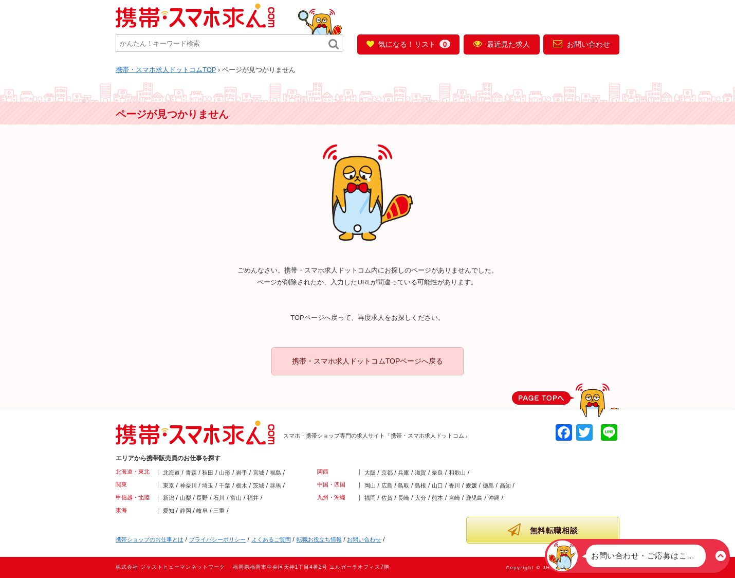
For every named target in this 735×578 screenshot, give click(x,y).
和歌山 (457, 472)
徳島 (488, 485)
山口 (437, 485)
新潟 (168, 498)
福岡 (370, 498)
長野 (202, 498)
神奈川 (188, 485)
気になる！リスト (408, 44)
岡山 (370, 485)
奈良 (437, 472)
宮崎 (454, 498)
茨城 (258, 485)
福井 (253, 498)
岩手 (241, 472)
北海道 (171, 472)
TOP (166, 70)
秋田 (207, 472)
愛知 (168, 511)
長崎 (403, 498)
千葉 (224, 485)
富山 (236, 498)
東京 (168, 485)
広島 (387, 485)
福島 (275, 472)
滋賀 (420, 472)
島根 (420, 485)
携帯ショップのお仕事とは (149, 539)
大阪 (370, 472)
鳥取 (403, 485)
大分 (420, 498)
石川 (219, 498)
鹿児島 (474, 498)
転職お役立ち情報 (319, 539)
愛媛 (471, 485)
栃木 (241, 485)
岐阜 (202, 511)
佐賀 (387, 498)
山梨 (185, 498)
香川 (454, 485)
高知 (505, 485)
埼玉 (207, 485)
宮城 (258, 472)
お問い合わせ (581, 43)
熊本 (437, 498)
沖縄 (494, 498)
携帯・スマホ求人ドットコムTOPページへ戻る (368, 361)
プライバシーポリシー (217, 539)
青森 (191, 472)
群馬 (275, 485)
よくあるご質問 (271, 539)
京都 (387, 472)
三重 (219, 511)
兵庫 (403, 472)
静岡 (185, 511)
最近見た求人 (501, 43)
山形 (224, 472)
